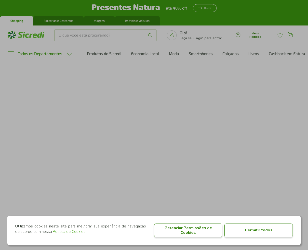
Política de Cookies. (69, 231)
